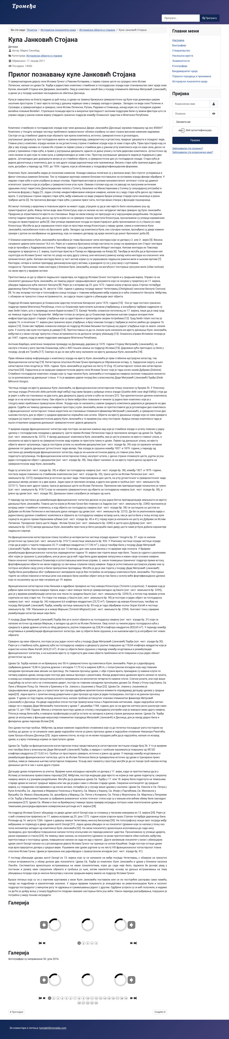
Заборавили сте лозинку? (187, 148)
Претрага (209, 18)
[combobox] (181, 18)
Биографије (179, 45)
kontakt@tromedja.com (52, 1028)
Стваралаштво (181, 50)
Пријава (195, 140)
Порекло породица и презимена (191, 76)
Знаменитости (181, 60)
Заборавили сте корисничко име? (192, 152)
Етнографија (179, 66)
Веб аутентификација (195, 130)
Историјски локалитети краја (189, 81)
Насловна (178, 40)
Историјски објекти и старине (44, 55)
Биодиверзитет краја (185, 71)
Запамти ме (183, 121)
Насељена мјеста (182, 55)
